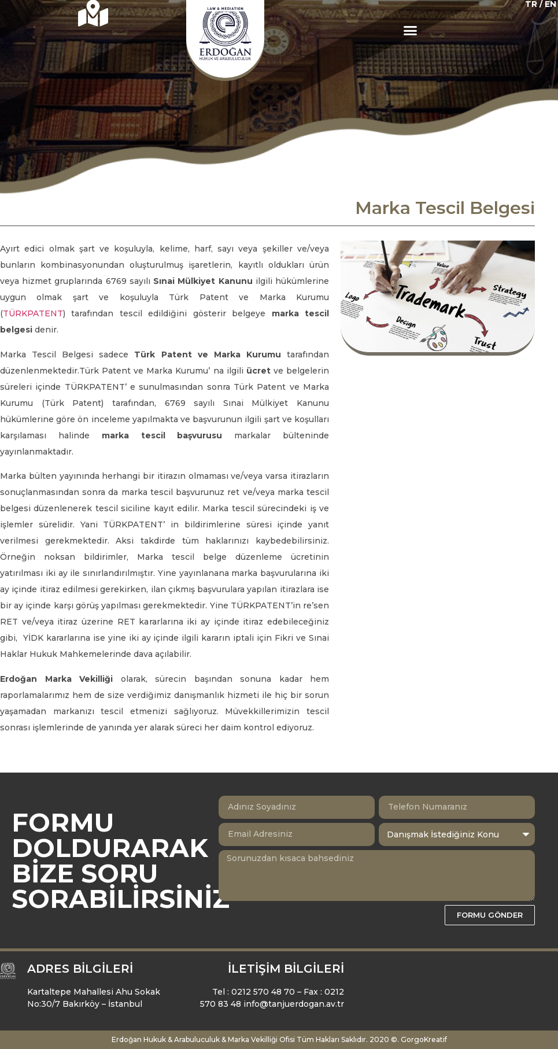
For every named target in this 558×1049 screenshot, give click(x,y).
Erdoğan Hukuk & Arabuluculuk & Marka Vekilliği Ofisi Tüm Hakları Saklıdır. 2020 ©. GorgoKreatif (279, 1039)
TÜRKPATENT (33, 313)
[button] (411, 31)
